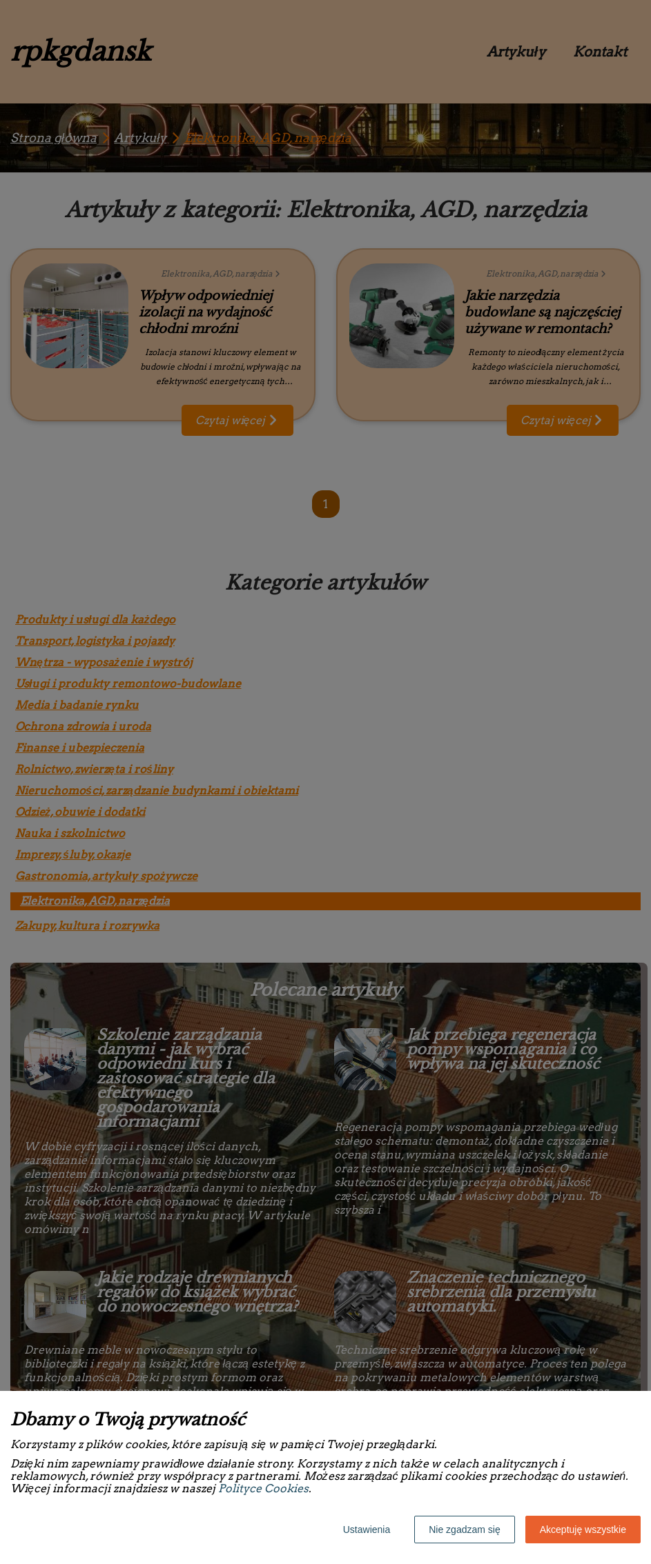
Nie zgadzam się (465, 1529)
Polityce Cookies (263, 1488)
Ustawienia (366, 1529)
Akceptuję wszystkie (583, 1529)
